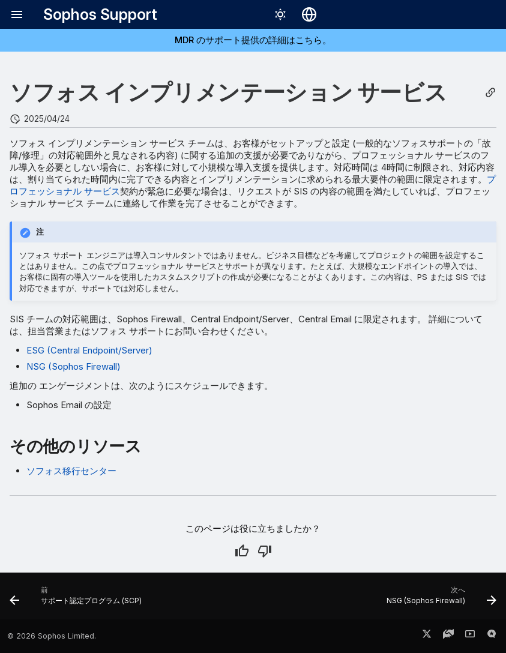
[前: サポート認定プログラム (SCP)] (78, 600)
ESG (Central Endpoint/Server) (89, 350)
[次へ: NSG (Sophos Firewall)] (439, 600)
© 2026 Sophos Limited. (51, 635)
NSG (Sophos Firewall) (73, 366)
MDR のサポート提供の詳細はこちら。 (253, 40)
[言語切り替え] (309, 14)
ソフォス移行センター (71, 471)
